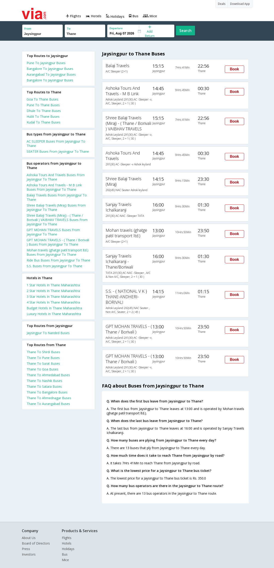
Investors (29, 554)
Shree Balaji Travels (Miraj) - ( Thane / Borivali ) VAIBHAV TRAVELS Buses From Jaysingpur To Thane (57, 219)
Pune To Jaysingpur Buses (46, 63)
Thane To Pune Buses (43, 358)
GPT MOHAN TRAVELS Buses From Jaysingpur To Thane (53, 232)
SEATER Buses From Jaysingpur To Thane (58, 151)
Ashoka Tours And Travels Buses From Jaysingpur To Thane (56, 177)
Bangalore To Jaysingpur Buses (50, 68)
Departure (116, 28)
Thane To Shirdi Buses (43, 352)
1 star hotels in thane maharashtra (53, 285)
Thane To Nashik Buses (44, 381)
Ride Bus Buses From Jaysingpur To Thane (58, 260)
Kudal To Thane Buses (43, 122)
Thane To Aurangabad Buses (48, 404)
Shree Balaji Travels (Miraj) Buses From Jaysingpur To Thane (56, 207)
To (69, 29)
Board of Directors (36, 543)
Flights (66, 538)
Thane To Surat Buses (43, 363)
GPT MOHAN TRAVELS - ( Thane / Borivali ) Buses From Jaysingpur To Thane (58, 242)
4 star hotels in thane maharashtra (53, 302)
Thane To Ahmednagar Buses (49, 398)
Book (234, 69)
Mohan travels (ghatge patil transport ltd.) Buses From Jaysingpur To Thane (57, 252)
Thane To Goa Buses (42, 369)
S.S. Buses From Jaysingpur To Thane (54, 266)
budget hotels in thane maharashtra (54, 308)
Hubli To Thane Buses (43, 116)
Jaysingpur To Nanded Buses (48, 333)
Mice (65, 560)
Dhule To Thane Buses (44, 111)
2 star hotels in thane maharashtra (53, 291)
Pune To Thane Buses (43, 105)
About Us (29, 538)
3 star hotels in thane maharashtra (53, 296)
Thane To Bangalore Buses (47, 392)
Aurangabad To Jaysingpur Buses (51, 74)
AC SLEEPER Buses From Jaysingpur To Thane (56, 143)
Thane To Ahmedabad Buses (48, 375)
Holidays (68, 549)
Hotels (66, 543)
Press (26, 549)
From (27, 29)
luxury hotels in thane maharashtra (54, 314)
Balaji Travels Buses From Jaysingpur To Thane (57, 197)
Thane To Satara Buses (44, 386)
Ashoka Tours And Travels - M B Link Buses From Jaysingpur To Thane (54, 187)
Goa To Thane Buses (42, 99)
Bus (65, 554)
